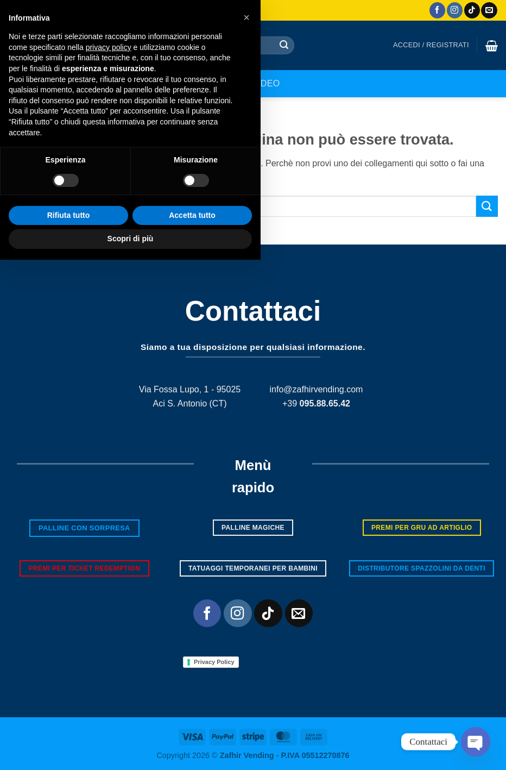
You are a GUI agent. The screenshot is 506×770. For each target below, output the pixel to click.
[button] (431, 45)
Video (266, 83)
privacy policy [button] (108, 557)
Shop (227, 83)
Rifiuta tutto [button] (68, 725)
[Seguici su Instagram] (455, 10)
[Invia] (284, 45)
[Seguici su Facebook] (437, 10)
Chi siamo (179, 83)
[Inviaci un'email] (489, 10)
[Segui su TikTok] (472, 10)
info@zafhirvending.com (316, 389)
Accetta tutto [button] (192, 725)
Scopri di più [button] (130, 748)
